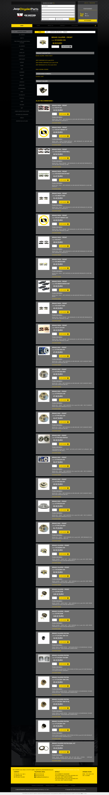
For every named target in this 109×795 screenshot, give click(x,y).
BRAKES (65, 32)
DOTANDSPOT (22, 789)
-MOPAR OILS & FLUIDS (22, 121)
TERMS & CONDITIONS (37, 785)
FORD (21, 65)
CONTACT (62, 25)
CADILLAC (21, 52)
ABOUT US (50, 25)
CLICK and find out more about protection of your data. (66, 769)
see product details (56, 122)
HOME (38, 25)
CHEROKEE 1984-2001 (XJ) (56, 32)
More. (82, 793)
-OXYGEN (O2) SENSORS (21, 114)
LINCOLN (22, 82)
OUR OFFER (75, 25)
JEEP (22, 78)
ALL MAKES (22, 34)
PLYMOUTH (22, 95)
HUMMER (21, 72)
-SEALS (22, 117)
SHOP (21, 25)
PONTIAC (22, 98)
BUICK (21, 49)
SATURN (22, 104)
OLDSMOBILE (21, 88)
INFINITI (22, 75)
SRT (22, 108)
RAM (22, 101)
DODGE (22, 62)
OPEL (21, 91)
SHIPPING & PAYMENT (63, 785)
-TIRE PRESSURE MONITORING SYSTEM (22, 42)
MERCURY (22, 85)
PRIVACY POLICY (50, 785)
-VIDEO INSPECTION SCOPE (22, 111)
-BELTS (22, 38)
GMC (22, 68)
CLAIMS (73, 785)
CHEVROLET (22, 55)
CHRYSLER (22, 59)
